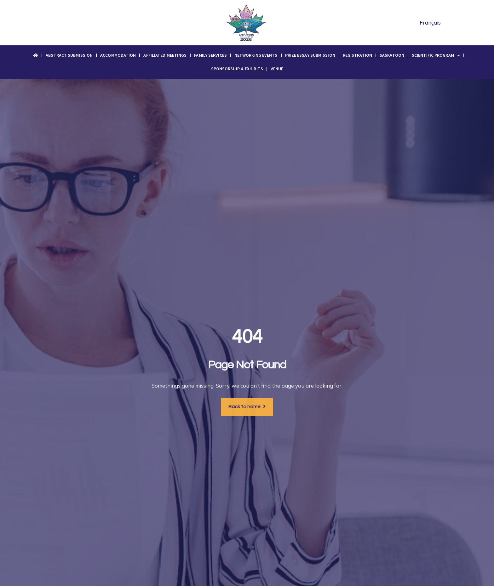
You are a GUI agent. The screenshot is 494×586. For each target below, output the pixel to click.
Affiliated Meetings (165, 55)
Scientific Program (436, 55)
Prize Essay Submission (310, 55)
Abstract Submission (69, 55)
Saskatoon (392, 55)
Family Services (210, 55)
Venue (277, 69)
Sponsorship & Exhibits (237, 69)
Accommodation (118, 55)
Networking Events (256, 55)
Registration (357, 55)
